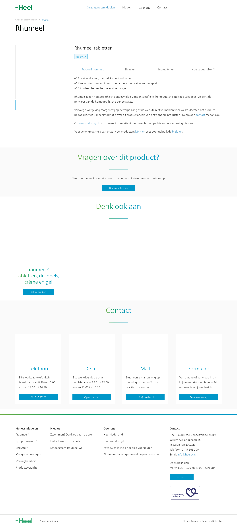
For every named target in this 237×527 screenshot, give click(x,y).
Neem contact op (118, 187)
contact (200, 115)
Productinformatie (93, 69)
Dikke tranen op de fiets (65, 441)
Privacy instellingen (49, 520)
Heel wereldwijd (113, 441)
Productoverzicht (26, 467)
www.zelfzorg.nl (89, 123)
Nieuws (127, 7)
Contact (162, 7)
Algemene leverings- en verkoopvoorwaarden (132, 454)
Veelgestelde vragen (28, 454)
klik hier (139, 131)
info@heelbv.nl (186, 454)
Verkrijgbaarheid (26, 461)
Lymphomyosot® (26, 441)
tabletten (81, 56)
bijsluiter (177, 131)
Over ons (144, 7)
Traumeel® (22, 434)
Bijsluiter (129, 69)
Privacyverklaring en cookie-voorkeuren (127, 447)
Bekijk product (38, 291)
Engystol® (22, 447)
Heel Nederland (113, 434)
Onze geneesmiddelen (101, 7)
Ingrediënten (166, 69)
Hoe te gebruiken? (203, 69)
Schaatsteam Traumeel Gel (66, 447)
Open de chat (91, 397)
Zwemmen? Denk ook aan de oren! (72, 434)
